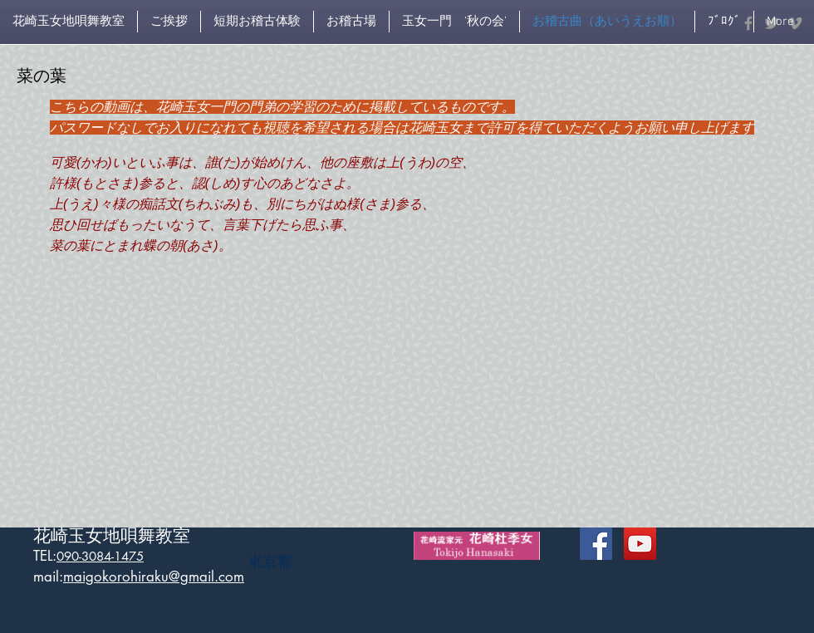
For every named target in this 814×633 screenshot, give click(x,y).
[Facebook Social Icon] (596, 544)
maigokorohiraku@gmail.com (153, 576)
